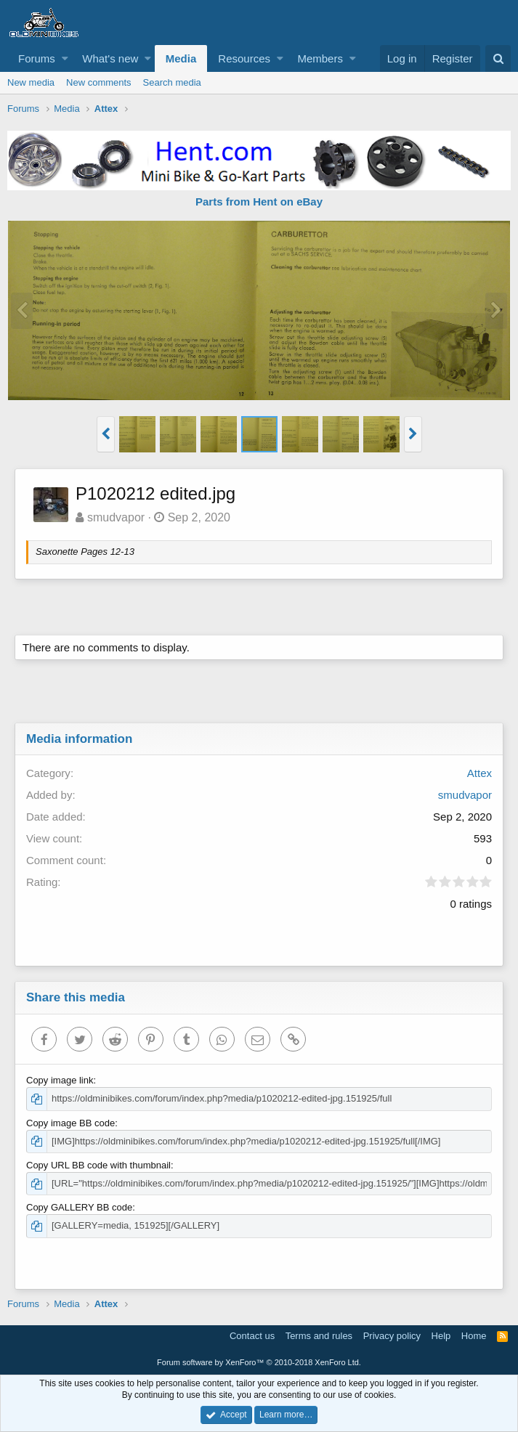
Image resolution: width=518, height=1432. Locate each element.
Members (320, 58)
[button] (65, 58)
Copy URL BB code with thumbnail (98, 1165)
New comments (98, 82)
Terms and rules (319, 1335)
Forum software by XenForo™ (259, 1362)
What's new (110, 58)
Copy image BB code (70, 1123)
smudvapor (116, 517)
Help (441, 1335)
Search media (172, 82)
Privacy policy (392, 1335)
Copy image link (60, 1080)
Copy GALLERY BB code (79, 1207)
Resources (244, 58)
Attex (479, 773)
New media (30, 82)
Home (474, 1335)
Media (181, 58)
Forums (36, 58)
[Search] (498, 58)
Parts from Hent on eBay (259, 201)
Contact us (252, 1335)
